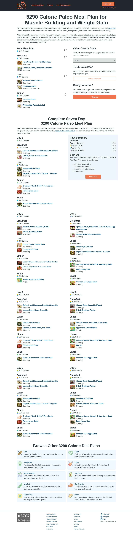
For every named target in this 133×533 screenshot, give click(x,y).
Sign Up (108, 4)
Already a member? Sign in (108, 8)
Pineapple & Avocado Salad (34, 105)
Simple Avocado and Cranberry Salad (37, 203)
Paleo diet (112, 28)
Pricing (50, 5)
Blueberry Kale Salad (31, 168)
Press (76, 519)
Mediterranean (29, 473)
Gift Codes (49, 526)
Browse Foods (50, 514)
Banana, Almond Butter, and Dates (36, 328)
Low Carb (78, 473)
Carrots (79, 345)
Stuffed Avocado (29, 86)
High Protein (79, 484)
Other (77, 495)
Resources (49, 529)
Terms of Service (79, 529)
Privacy (76, 524)
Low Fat (27, 484)
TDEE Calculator (51, 519)
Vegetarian (28, 462)
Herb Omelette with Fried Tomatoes (37, 62)
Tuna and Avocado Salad (32, 80)
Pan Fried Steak (29, 99)
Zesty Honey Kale (83, 269)
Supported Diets (37, 5)
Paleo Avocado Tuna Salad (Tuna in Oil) (91, 323)
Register (95, 97)
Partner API (77, 514)
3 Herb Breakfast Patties (32, 232)
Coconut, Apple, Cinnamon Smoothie (37, 68)
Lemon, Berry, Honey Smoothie (35, 156)
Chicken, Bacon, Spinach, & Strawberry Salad (94, 264)
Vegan (77, 452)
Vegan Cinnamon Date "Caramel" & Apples (40, 173)
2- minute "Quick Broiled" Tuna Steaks (38, 186)
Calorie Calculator (94, 79)
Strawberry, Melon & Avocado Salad (37, 267)
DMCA (76, 526)
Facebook (104, 514)
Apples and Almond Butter (33, 279)
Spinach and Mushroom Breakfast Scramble (40, 151)
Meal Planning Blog (52, 524)
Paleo (77, 462)
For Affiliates (78, 521)
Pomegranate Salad (30, 191)
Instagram (104, 517)
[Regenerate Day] (65, 50)
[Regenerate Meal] (65, 57)
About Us (77, 516)
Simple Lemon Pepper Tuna (34, 244)
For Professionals (63, 5)
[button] (94, 60)
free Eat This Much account (65, 131)
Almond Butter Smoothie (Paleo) (36, 227)
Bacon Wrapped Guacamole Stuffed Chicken (40, 262)
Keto (25, 452)
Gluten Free (28, 495)
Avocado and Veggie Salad (86, 282)
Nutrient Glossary (51, 521)
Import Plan (93, 176)
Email (103, 519)
